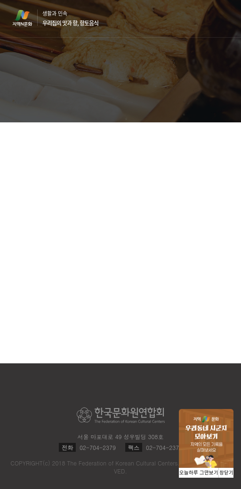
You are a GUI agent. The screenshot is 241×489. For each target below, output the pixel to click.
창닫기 (226, 473)
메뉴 (223, 18)
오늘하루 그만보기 (198, 473)
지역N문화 (27, 17)
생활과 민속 (70, 18)
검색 (205, 19)
